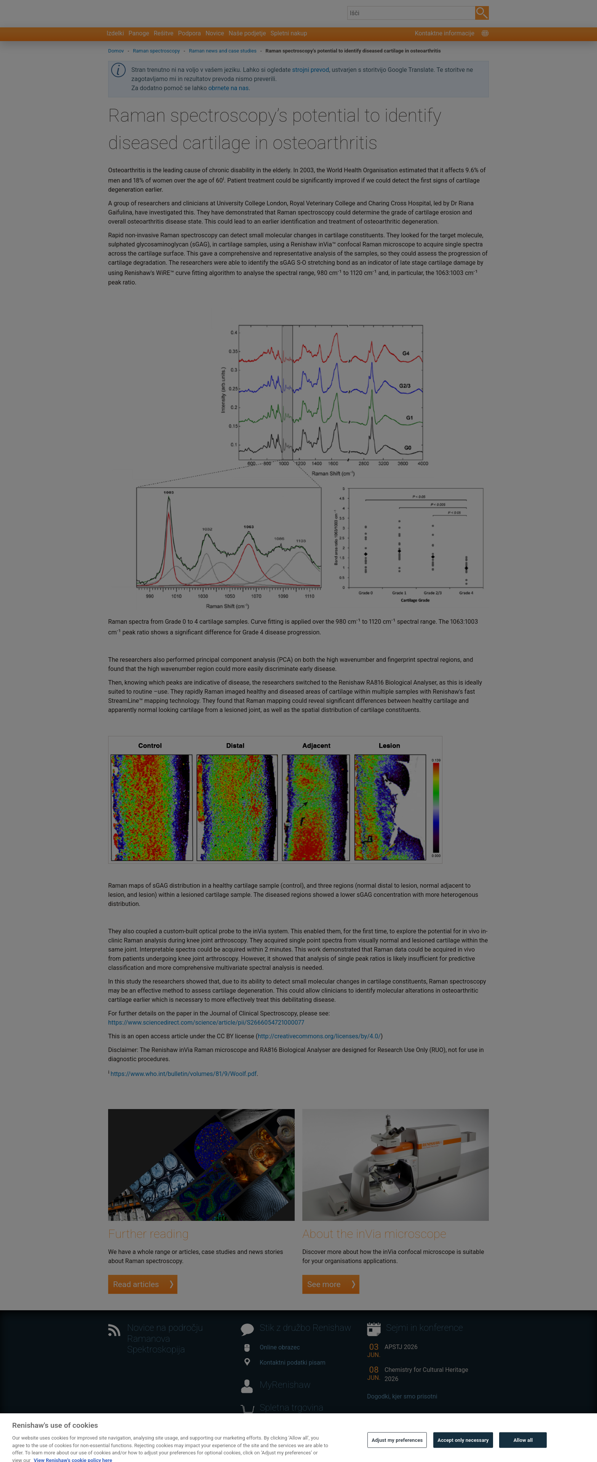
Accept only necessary (462, 1452)
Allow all (523, 1452)
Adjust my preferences (397, 1452)
